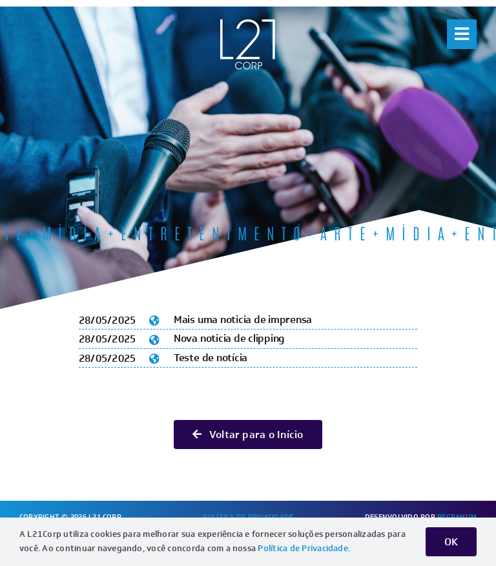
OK (451, 542)
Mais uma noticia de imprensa (243, 319)
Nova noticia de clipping (229, 338)
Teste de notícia (210, 357)
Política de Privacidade (303, 548)
